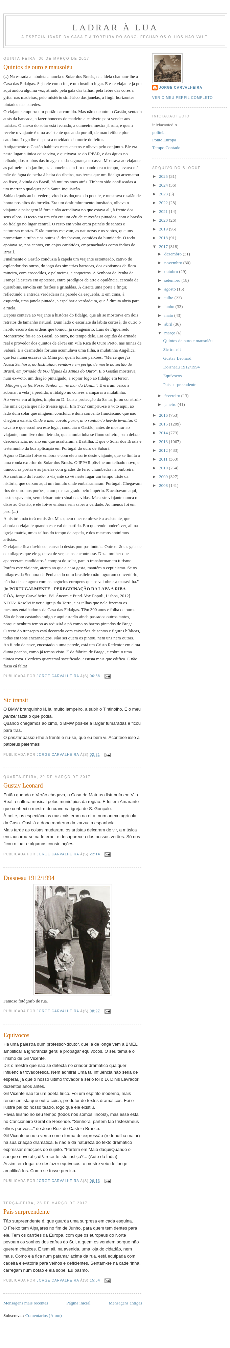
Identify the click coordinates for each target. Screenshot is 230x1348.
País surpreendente (26, 1211)
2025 (164, 176)
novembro (173, 262)
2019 (164, 228)
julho (169, 297)
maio (169, 315)
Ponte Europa (164, 139)
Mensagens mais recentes (25, 1302)
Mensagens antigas (125, 1302)
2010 (164, 467)
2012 (164, 450)
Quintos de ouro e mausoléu (37, 67)
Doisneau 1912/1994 (28, 878)
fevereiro (172, 395)
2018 (164, 237)
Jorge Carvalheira (180, 87)
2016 (164, 415)
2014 (164, 432)
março (170, 332)
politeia (158, 132)
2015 (164, 424)
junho (170, 306)
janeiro (171, 404)
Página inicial (78, 1302)
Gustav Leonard (23, 785)
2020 (164, 220)
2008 (164, 485)
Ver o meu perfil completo (182, 98)
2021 (164, 211)
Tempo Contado (166, 147)
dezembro (173, 253)
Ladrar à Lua (115, 27)
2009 (164, 476)
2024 (164, 185)
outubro (171, 271)
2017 (164, 246)
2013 (164, 441)
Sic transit (15, 700)
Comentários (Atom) (43, 1315)
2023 (164, 193)
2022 (164, 202)
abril (169, 324)
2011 (164, 459)
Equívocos (16, 1035)
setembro (173, 280)
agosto (170, 289)
